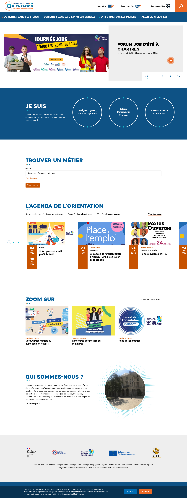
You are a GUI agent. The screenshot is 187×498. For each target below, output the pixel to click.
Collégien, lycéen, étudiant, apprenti (87, 112)
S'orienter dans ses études (21, 16)
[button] (146, 76)
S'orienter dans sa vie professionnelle (69, 16)
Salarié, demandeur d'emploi (123, 112)
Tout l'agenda (154, 214)
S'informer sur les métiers (118, 16)
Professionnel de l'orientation (159, 112)
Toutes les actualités (150, 300)
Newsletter (105, 6)
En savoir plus (32, 404)
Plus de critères (32, 178)
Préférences (79, 494)
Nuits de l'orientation (129, 340)
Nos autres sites (158, 6)
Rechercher (32, 185)
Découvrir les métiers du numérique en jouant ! (38, 342)
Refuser (130, 491)
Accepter (146, 491)
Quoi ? (28, 168)
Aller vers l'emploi (154, 16)
